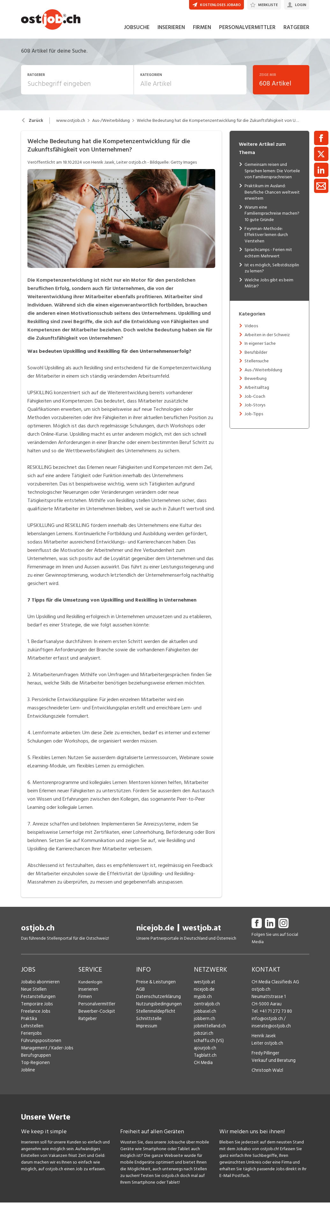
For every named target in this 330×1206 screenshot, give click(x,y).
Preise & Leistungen (154, 985)
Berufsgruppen (35, 1059)
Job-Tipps (254, 417)
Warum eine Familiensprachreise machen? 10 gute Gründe (272, 217)
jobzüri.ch (203, 1037)
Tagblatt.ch (205, 1059)
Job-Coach (255, 399)
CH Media (203, 1066)
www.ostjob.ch (70, 124)
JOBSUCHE (137, 31)
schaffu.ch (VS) (207, 1044)
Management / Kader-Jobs (46, 1051)
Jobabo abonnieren (39, 985)
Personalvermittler (96, 1007)
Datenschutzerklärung (157, 1000)
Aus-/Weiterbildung (111, 124)
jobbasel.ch (204, 1015)
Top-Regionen (35, 1066)
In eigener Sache (260, 347)
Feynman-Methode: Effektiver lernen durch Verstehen (266, 238)
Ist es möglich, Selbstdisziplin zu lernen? (272, 271)
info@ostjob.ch (266, 1022)
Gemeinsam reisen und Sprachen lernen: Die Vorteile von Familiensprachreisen (272, 174)
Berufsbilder (256, 355)
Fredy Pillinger (265, 1057)
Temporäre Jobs (36, 1007)
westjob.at (201, 931)
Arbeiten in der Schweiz (267, 338)
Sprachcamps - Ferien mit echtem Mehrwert (268, 256)
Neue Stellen (33, 993)
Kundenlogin (90, 985)
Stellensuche (257, 364)
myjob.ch (202, 1000)
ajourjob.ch (204, 1051)
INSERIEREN (171, 31)
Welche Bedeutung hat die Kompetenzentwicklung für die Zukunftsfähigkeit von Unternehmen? (218, 124)
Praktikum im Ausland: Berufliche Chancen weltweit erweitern (272, 196)
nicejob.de (155, 931)
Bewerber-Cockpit (96, 1015)
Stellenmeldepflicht (155, 1015)
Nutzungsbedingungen (157, 1007)
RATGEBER (296, 31)
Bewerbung (256, 382)
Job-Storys (255, 408)
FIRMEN (202, 31)
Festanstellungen (37, 1000)
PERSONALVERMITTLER (247, 31)
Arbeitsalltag (257, 391)
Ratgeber (87, 1022)
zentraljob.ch (206, 1007)
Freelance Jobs (35, 1015)
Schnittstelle (148, 1022)
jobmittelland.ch (209, 1029)
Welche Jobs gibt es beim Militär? (269, 286)
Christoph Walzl (266, 1074)
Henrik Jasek (263, 1039)
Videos (251, 329)
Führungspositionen (39, 1044)
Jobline (28, 1073)
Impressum (146, 1029)
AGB (140, 993)
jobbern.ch (204, 1022)
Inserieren (87, 993)
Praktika (29, 1022)
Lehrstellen (31, 1029)
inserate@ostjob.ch (270, 1029)
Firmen (84, 1000)
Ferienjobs (31, 1037)
